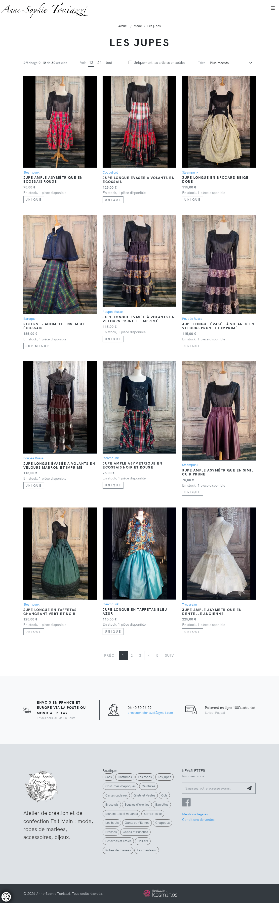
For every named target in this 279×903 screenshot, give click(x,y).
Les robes (145, 777)
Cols (164, 795)
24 (99, 62)
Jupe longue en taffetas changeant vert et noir (50, 611)
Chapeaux (162, 822)
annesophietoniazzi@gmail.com (150, 712)
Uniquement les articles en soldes (159, 62)
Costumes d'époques (120, 786)
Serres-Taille (153, 813)
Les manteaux (147, 850)
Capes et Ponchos (135, 832)
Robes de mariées (118, 850)
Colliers (142, 841)
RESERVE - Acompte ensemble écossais (54, 325)
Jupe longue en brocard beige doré (215, 179)
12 (91, 62)
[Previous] (110, 655)
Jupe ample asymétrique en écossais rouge (53, 179)
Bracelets (112, 804)
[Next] (170, 655)
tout (109, 62)
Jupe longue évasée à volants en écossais (139, 179)
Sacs (108, 777)
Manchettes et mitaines (121, 813)
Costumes (125, 777)
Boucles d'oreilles (136, 804)
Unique (34, 199)
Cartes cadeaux (116, 795)
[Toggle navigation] (273, 7)
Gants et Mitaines (137, 822)
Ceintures (148, 786)
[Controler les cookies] (6, 897)
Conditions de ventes (198, 819)
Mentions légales (195, 813)
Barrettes (161, 804)
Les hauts (112, 822)
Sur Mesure (39, 346)
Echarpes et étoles (118, 841)
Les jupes (164, 777)
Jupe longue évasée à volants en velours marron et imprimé (59, 465)
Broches (111, 832)
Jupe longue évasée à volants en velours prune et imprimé (139, 318)
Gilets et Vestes (144, 795)
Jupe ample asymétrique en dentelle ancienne (212, 611)
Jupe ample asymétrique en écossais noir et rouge (132, 465)
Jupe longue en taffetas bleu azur (135, 611)
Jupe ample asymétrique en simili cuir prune (218, 472)
